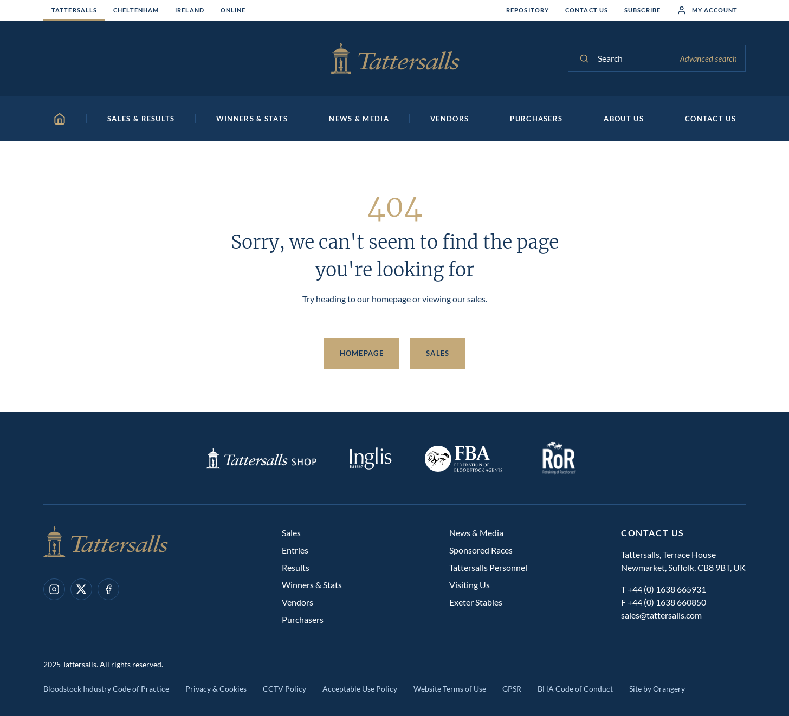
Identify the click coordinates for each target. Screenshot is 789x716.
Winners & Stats (312, 585)
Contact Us (586, 10)
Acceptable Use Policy (359, 688)
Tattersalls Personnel (488, 567)
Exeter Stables (475, 602)
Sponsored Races (481, 550)
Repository (527, 10)
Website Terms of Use (449, 688)
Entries (295, 550)
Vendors (297, 602)
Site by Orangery (657, 688)
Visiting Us (469, 585)
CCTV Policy (284, 688)
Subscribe (642, 10)
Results (295, 567)
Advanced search (708, 58)
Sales (438, 353)
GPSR (511, 688)
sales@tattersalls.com (661, 615)
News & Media (476, 533)
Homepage (362, 353)
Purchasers (303, 619)
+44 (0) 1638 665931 (667, 589)
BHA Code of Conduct (575, 688)
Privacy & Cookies (216, 688)
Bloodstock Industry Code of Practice (106, 688)
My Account (707, 10)
